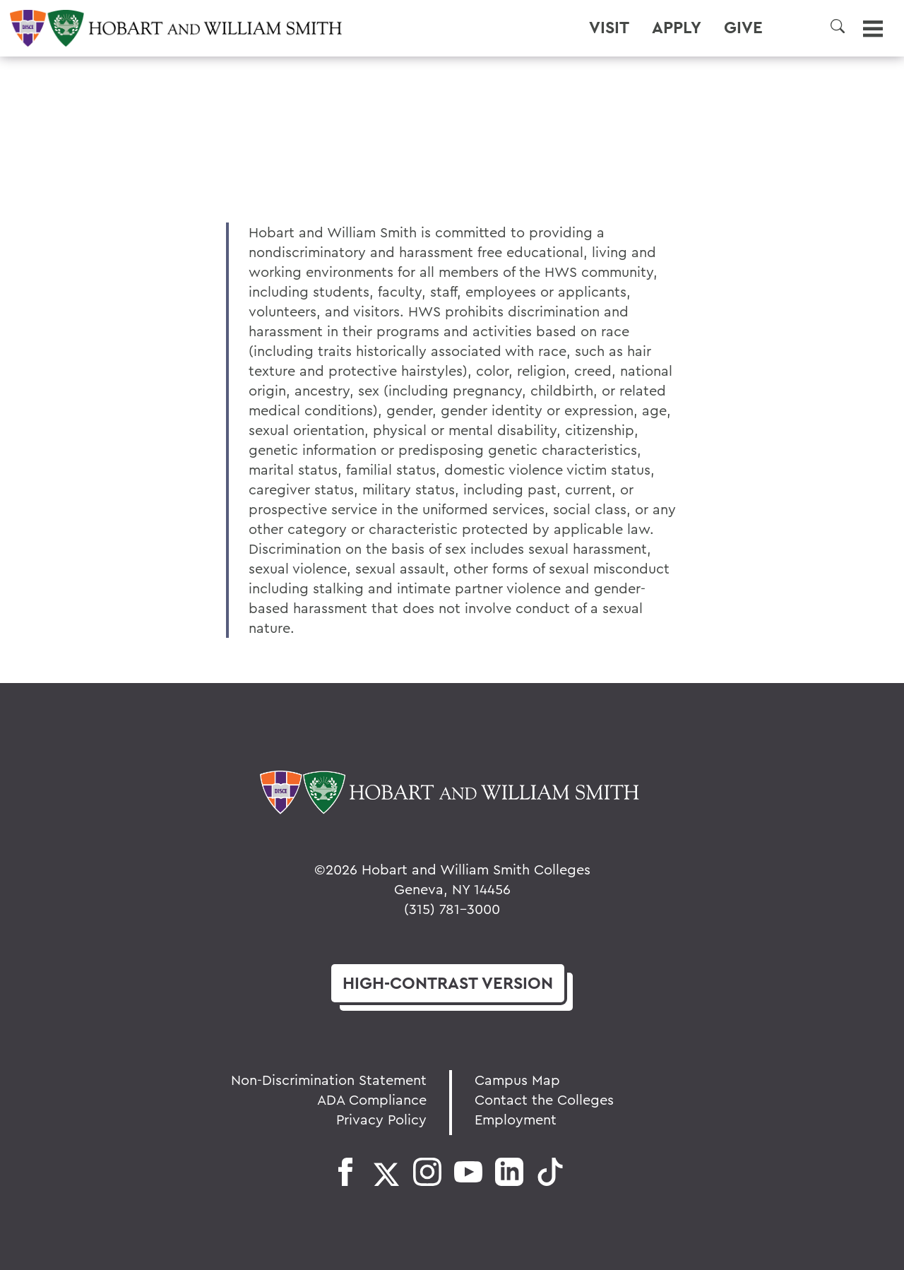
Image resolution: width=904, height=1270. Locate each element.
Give (743, 27)
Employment (516, 1119)
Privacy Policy (381, 1119)
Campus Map (517, 1079)
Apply (676, 27)
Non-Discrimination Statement (329, 1079)
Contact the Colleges (544, 1099)
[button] (838, 26)
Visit (609, 27)
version (448, 983)
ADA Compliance (372, 1099)
